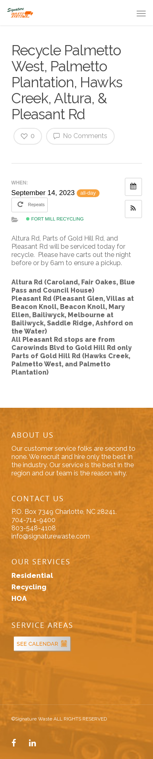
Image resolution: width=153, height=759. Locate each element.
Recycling (29, 587)
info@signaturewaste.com (50, 536)
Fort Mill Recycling (55, 218)
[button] (133, 209)
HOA (19, 598)
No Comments (80, 136)
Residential (32, 575)
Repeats (30, 204)
